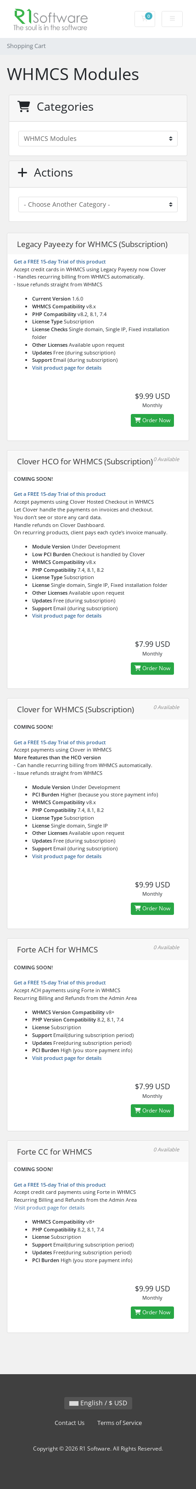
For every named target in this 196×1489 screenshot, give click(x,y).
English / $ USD (98, 1402)
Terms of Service (119, 1423)
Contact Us (69, 1423)
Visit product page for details (66, 367)
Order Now (152, 420)
